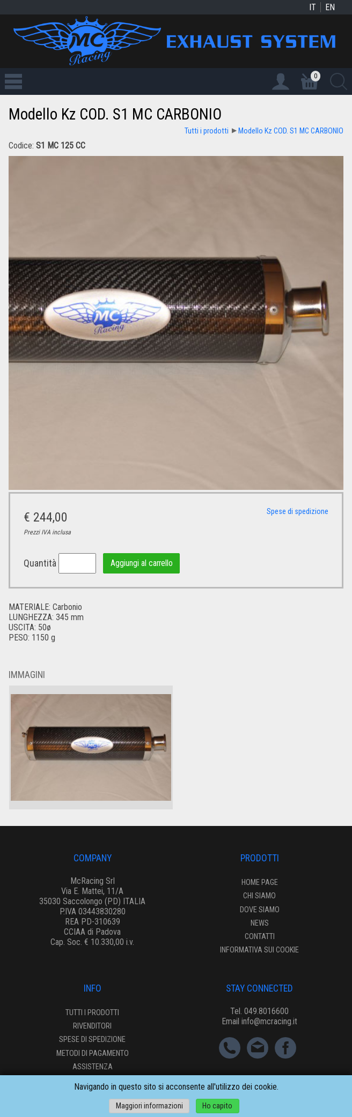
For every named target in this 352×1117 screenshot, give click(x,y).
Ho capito (217, 1106)
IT (312, 7)
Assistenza (92, 1066)
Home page (259, 882)
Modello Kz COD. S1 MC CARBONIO (290, 131)
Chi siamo (259, 895)
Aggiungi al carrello (142, 563)
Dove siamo (260, 909)
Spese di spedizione (297, 511)
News (260, 923)
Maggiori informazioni (149, 1106)
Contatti (260, 936)
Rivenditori (92, 1026)
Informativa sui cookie (259, 950)
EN (330, 7)
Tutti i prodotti (207, 131)
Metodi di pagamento (92, 1053)
